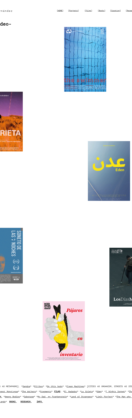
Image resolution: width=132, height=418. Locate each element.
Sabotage (29, 396)
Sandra (26, 386)
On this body (54, 386)
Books (101, 11)
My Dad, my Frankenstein (52, 396)
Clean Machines (75, 386)
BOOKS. (13, 401)
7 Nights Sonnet (115, 391)
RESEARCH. (26, 401)
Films (88, 11)
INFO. (40, 401)
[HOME (59, 11)
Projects (73, 11)
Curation (115, 11)
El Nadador (70, 391)
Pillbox (38, 386)
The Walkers (29, 391)
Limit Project (104, 396)
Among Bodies (12, 396)
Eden (99, 391)
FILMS (57, 391)
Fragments (45, 391)
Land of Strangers (81, 396)
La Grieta (87, 391)
